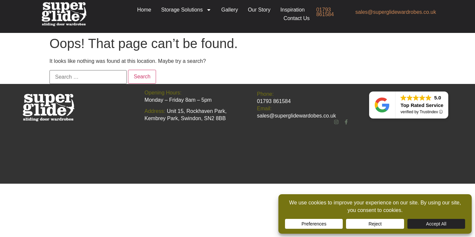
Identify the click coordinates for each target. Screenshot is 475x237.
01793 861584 (325, 12)
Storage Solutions (186, 10)
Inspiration (292, 10)
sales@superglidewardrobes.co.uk (395, 12)
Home (144, 10)
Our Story (259, 10)
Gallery (229, 10)
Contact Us (297, 18)
